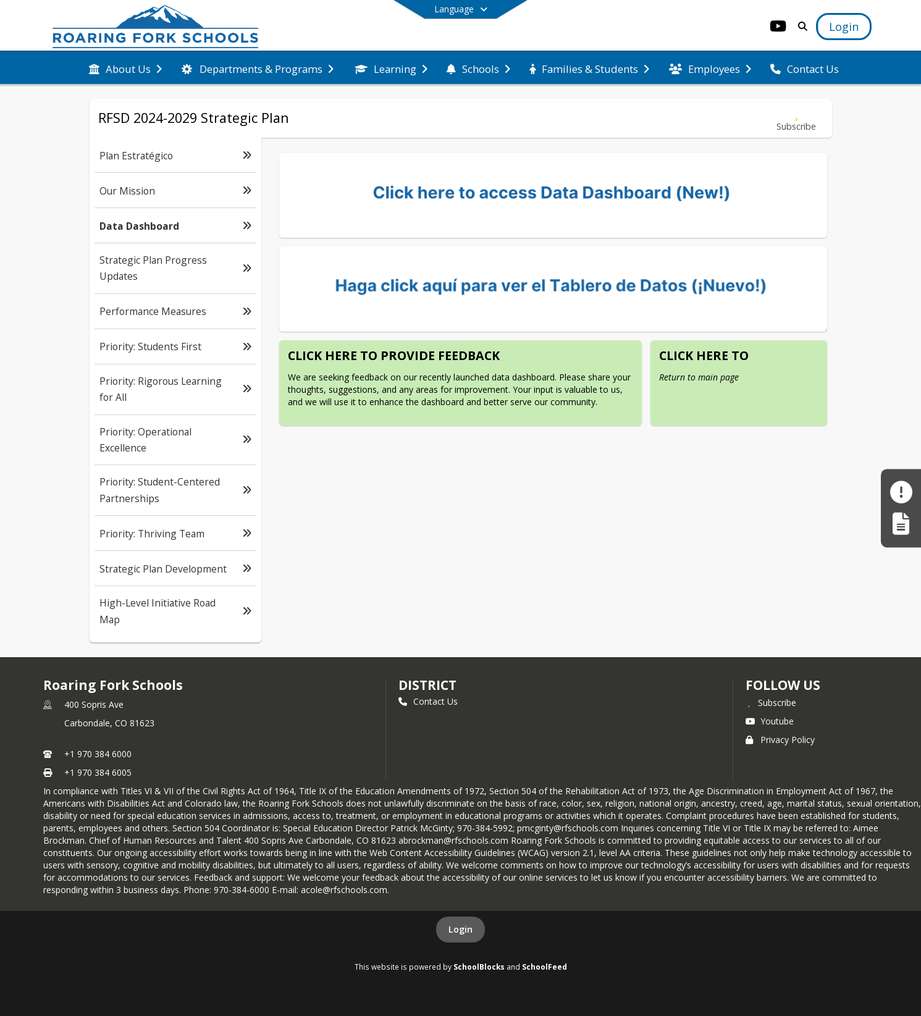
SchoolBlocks (479, 967)
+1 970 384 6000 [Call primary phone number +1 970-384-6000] (98, 754)
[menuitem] (125, 68)
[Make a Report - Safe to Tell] (901, 492)
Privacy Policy (780, 739)
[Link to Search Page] (800, 26)
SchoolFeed (544, 967)
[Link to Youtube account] (777, 28)
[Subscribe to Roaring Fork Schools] (771, 702)
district (427, 685)
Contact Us (428, 701)
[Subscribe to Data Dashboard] (796, 118)
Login (460, 929)
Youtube (770, 721)
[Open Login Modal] (844, 26)
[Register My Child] (901, 524)
